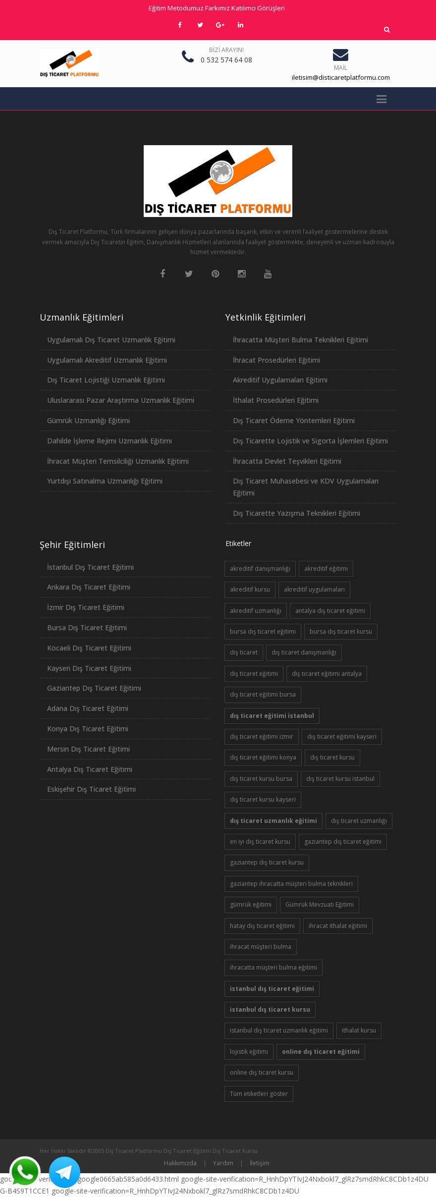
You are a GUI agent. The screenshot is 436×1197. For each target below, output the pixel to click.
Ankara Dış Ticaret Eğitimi (88, 587)
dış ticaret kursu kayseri (263, 799)
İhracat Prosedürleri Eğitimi (276, 360)
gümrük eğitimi (251, 904)
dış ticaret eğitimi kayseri (342, 736)
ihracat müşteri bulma (260, 946)
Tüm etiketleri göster (259, 1093)
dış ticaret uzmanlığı (359, 820)
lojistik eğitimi (249, 1051)
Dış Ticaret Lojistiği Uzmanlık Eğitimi (106, 379)
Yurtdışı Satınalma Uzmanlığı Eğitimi (105, 481)
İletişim (260, 1163)
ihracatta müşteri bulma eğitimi (273, 967)
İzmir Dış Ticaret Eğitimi (85, 607)
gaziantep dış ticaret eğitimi (343, 841)
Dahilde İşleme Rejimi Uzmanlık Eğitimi (109, 440)
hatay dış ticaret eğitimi (262, 926)
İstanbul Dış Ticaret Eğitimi (90, 567)
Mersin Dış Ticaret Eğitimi (88, 749)
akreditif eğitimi (326, 568)
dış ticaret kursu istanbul (340, 778)
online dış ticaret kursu (261, 1072)
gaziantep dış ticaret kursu (267, 862)
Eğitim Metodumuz (176, 7)
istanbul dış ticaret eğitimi (272, 988)
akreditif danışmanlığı (260, 568)
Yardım (223, 1163)
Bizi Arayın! (226, 50)
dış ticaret (244, 652)
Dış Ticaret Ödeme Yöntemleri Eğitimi (294, 420)
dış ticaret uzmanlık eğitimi (273, 820)
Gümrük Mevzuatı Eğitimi (319, 904)
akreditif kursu (250, 589)
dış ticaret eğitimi (254, 673)
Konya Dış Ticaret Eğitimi (87, 728)
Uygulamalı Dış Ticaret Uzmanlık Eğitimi (111, 339)
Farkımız (217, 7)
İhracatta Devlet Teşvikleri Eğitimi (287, 461)
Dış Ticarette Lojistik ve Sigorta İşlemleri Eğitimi (310, 440)
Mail (340, 67)
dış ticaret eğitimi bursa (263, 694)
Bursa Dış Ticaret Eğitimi (87, 627)
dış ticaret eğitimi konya (263, 757)
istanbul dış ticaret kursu (270, 1009)
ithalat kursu (359, 1030)
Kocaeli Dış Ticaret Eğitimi (89, 648)
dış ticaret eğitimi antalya (327, 673)
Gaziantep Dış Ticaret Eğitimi (94, 688)
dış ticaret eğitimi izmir (261, 736)
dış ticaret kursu (332, 757)
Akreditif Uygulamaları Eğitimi (280, 379)
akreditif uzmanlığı (255, 610)
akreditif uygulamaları (314, 589)
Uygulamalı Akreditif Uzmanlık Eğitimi (107, 360)
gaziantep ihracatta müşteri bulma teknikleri (291, 883)
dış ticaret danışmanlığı (304, 652)
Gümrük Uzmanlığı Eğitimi (88, 420)
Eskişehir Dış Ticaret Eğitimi (91, 789)
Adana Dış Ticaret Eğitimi (87, 708)
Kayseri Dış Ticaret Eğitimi (89, 668)
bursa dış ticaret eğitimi (263, 631)
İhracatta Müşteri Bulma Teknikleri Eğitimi (300, 339)
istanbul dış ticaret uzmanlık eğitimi (279, 1030)
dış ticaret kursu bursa (261, 778)
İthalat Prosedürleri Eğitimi (276, 400)
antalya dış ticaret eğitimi (330, 610)
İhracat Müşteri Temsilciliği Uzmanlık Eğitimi (118, 461)
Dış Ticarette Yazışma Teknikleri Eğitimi (296, 513)
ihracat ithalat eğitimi (338, 926)
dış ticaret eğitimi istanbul (272, 715)
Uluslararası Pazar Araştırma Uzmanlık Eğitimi (120, 400)
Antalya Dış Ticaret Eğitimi (89, 769)
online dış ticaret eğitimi (321, 1051)
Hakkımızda (180, 1163)
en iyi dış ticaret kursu (260, 841)
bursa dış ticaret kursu (341, 631)
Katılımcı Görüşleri (258, 7)
